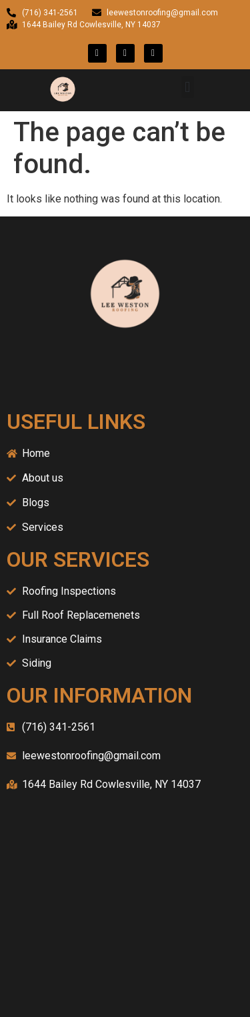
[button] (187, 87)
